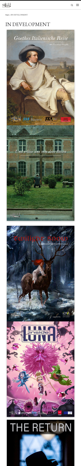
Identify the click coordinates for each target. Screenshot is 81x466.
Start (7, 15)
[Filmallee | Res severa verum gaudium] (6, 4)
